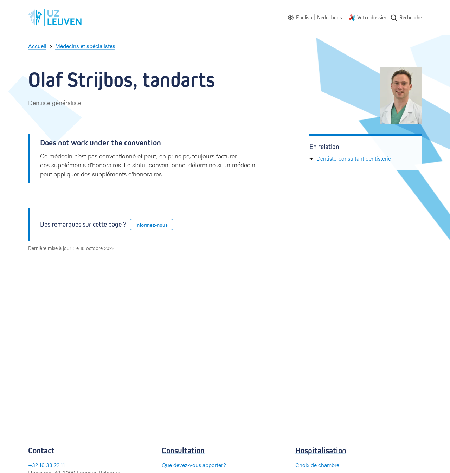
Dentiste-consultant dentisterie (353, 158)
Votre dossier (372, 17)
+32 (33, 465)
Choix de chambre (317, 465)
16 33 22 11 (52, 465)
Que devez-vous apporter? (194, 465)
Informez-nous (151, 224)
